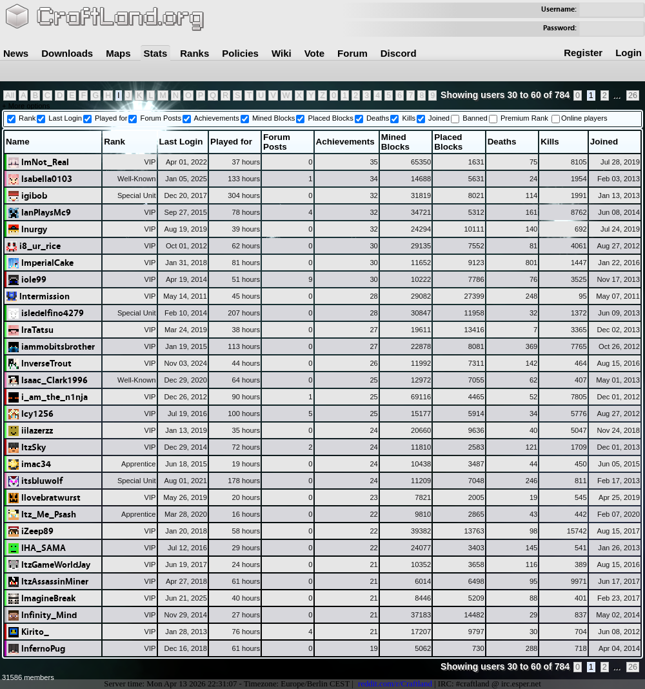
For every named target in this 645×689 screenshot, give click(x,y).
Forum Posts (161, 118)
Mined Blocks (273, 118)
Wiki (282, 53)
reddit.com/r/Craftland (395, 683)
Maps (118, 53)
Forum (352, 53)
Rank (27, 118)
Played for (111, 118)
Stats (156, 53)
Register (583, 52)
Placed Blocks (330, 118)
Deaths (377, 118)
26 (632, 95)
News (15, 53)
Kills (408, 118)
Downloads (67, 53)
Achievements (216, 118)
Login (628, 52)
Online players (584, 118)
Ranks (194, 53)
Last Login (65, 118)
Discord (399, 53)
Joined (439, 118)
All (9, 95)
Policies (240, 53)
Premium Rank (524, 118)
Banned (475, 118)
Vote (314, 53)
